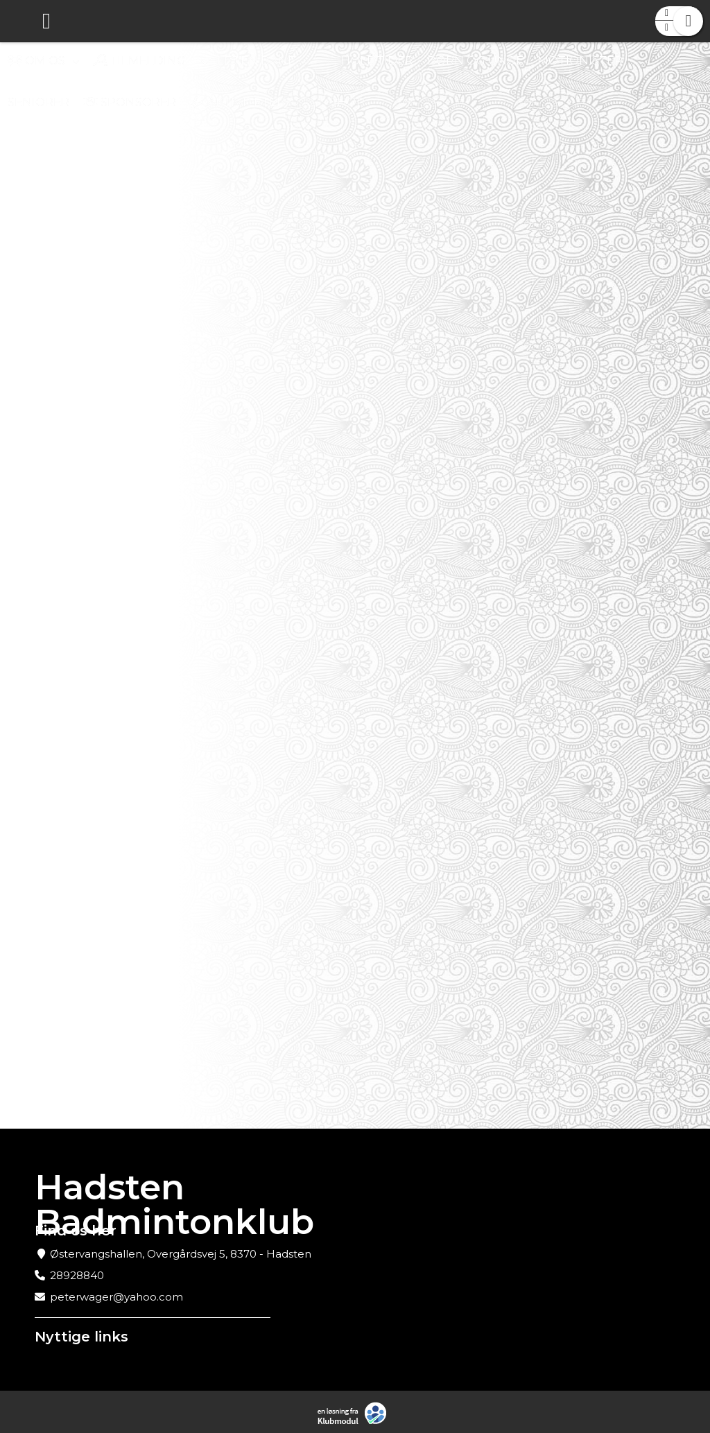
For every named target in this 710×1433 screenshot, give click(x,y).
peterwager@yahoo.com (116, 1296)
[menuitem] (21, 21)
